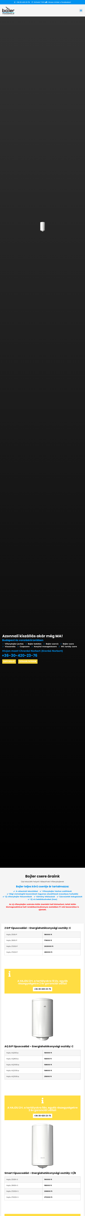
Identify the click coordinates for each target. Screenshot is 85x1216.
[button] (81, 10)
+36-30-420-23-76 (19, 655)
